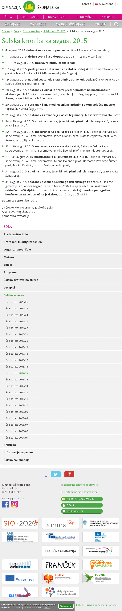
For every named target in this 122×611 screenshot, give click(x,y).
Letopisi (9, 287)
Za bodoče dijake (70, 24)
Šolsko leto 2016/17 (17, 360)
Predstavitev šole (16, 234)
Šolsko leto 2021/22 (17, 328)
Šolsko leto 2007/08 (17, 418)
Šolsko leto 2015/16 (17, 366)
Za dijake (12, 24)
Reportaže (83, 17)
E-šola (70, 505)
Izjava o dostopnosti (97, 604)
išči (116, 24)
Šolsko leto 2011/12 (17, 392)
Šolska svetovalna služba (21, 280)
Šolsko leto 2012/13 (17, 386)
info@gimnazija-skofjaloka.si (80, 492)
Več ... (47, 607)
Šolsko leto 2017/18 (17, 353)
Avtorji (112, 604)
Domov (6, 31)
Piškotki (80, 604)
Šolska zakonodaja (17, 460)
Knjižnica (10, 445)
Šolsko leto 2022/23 (17, 321)
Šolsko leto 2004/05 (17, 437)
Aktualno (108, 17)
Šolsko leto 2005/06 (17, 431)
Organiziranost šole (17, 249)
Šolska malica (75, 511)
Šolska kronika (31, 31)
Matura (9, 257)
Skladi (8, 264)
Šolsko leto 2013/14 (17, 379)
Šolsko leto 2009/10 (17, 405)
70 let (100, 24)
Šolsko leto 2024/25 (17, 308)
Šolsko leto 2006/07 (17, 424)
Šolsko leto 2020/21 (17, 334)
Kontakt (86, 4)
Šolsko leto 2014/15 (54, 31)
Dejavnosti (56, 17)
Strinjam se (66, 606)
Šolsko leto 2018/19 (17, 347)
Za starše (38, 24)
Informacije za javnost (19, 452)
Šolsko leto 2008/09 (17, 411)
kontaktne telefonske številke (80, 484)
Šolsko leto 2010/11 (17, 399)
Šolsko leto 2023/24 (17, 315)
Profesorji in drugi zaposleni (23, 242)
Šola (8, 17)
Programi (30, 17)
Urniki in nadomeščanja (80, 499)
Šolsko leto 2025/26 (17, 302)
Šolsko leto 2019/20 (17, 340)
